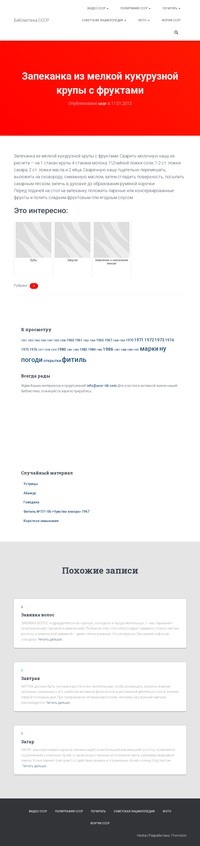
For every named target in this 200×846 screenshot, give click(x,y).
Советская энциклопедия (104, 20)
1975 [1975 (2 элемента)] (25, 349)
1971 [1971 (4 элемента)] (139, 339)
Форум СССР (171, 20)
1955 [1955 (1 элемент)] (56, 340)
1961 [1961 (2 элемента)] (78, 340)
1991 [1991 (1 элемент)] (136, 349)
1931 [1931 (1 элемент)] (24, 340)
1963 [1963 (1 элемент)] (86, 340)
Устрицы (30, 483)
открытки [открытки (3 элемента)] (52, 360)
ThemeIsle (178, 835)
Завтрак (30, 678)
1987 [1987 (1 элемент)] (117, 349)
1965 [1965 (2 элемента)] (100, 340)
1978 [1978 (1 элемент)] (47, 349)
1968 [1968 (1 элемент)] (116, 340)
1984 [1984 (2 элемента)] (92, 349)
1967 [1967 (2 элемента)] (108, 340)
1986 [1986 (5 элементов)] (108, 349)
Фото (144, 20)
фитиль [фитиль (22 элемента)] (74, 359)
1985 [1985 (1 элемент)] (99, 349)
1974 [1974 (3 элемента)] (169, 340)
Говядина (31, 502)
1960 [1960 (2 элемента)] (70, 340)
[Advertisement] (100, 431)
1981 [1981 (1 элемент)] (69, 349)
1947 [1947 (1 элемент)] (50, 340)
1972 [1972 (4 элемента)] (149, 339)
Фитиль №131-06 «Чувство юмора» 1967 (56, 511)
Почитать (171, 8)
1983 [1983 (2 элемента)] (83, 349)
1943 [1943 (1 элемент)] (43, 340)
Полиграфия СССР (135, 8)
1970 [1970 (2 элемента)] (129, 340)
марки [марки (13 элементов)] (149, 348)
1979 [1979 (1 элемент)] (54, 349)
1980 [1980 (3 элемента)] (61, 349)
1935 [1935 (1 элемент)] (30, 340)
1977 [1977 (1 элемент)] (41, 349)
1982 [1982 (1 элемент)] (76, 349)
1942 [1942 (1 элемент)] (37, 340)
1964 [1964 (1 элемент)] (92, 340)
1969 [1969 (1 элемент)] (122, 340)
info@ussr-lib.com (102, 385)
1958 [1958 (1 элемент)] (63, 340)
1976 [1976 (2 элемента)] (33, 349)
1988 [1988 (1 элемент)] (123, 349)
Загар (27, 741)
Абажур (29, 493)
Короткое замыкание (41, 521)
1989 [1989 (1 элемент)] (130, 349)
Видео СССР (98, 8)
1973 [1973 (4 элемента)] (159, 339)
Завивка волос (37, 615)
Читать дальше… (51, 639)
